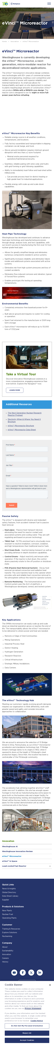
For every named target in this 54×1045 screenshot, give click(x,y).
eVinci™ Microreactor (11, 856)
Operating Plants (9, 918)
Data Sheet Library (10, 896)
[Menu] (49, 3)
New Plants (7, 911)
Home (4, 41)
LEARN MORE (14, 390)
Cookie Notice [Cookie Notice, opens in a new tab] (36, 1021)
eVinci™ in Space (9, 861)
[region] (27, 1013)
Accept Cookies (27, 1040)
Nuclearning (7, 936)
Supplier (5, 900)
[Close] (50, 985)
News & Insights (9, 889)
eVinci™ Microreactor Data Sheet (22, 430)
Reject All (27, 1033)
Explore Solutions (9, 932)
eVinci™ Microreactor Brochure (21, 426)
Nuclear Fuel (7, 914)
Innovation (15, 41)
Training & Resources (11, 929)
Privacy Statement (33, 1008)
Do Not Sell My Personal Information (27, 1026)
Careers (5, 958)
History (5, 962)
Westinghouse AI (10, 847)
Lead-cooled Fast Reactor (14, 866)
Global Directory (9, 892)
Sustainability (7, 951)
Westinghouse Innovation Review (17, 851)
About (5, 947)
